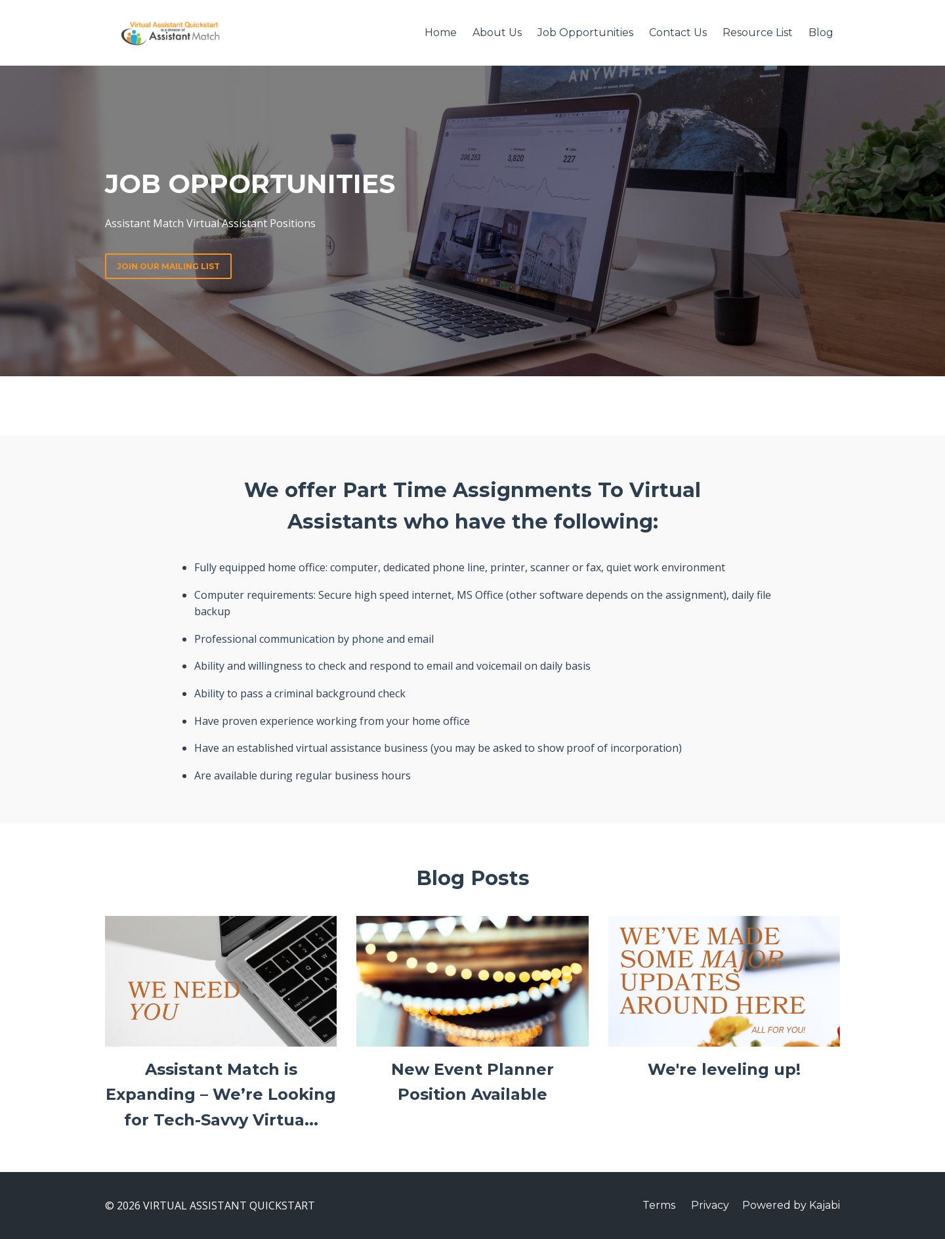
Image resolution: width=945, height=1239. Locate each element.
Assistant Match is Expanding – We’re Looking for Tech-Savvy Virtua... (221, 1094)
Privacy (710, 1205)
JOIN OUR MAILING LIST (168, 266)
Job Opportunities (585, 32)
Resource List (758, 32)
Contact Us (678, 32)
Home (441, 32)
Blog (820, 32)
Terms (658, 1205)
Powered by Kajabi (791, 1205)
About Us (497, 32)
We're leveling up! (724, 1069)
